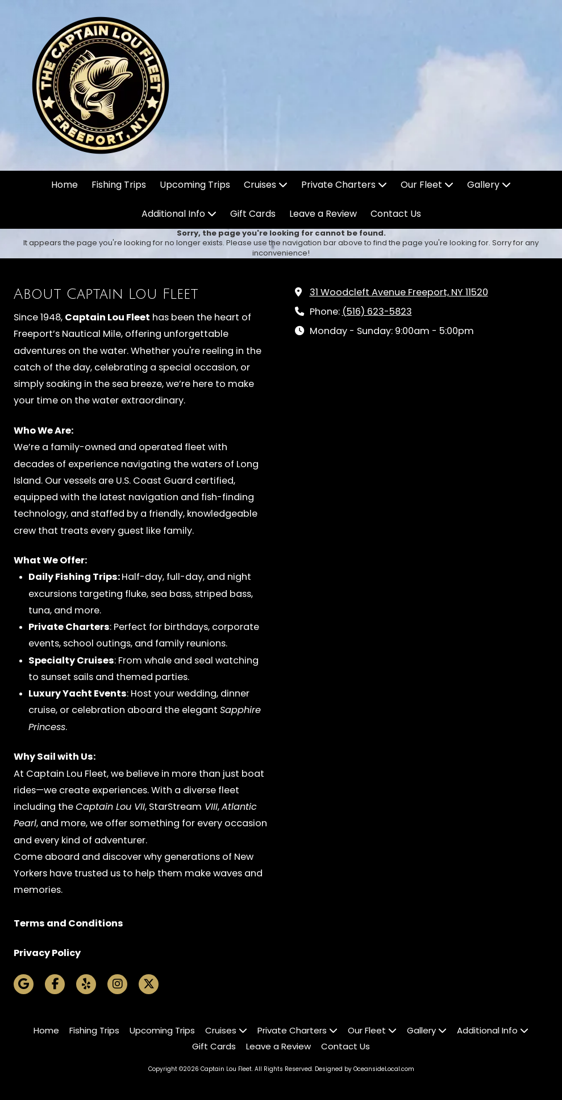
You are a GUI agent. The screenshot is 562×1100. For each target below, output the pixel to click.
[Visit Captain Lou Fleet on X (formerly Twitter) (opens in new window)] (149, 984)
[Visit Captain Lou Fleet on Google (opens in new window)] (24, 984)
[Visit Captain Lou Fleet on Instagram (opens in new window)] (117, 984)
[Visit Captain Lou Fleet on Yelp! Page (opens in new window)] (86, 984)
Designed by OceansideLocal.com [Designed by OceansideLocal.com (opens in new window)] (364, 1069)
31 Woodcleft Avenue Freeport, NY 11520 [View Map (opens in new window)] (399, 292)
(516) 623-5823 (377, 311)
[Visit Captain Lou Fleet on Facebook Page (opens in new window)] (55, 984)
